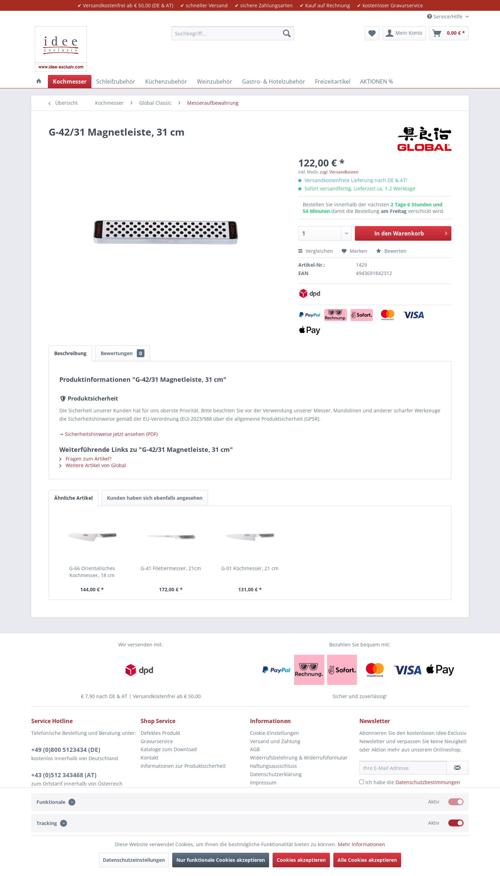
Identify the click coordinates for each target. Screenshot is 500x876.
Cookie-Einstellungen (274, 733)
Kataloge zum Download (169, 749)
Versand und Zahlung (275, 741)
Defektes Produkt (160, 733)
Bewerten (391, 251)
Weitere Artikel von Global (92, 465)
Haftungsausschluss (273, 766)
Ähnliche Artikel (73, 498)
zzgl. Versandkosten (339, 172)
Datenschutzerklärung (276, 774)
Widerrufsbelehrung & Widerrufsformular (299, 757)
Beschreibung (70, 353)
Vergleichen (315, 251)
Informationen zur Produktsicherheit (183, 766)
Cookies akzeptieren (301, 860)
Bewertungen (122, 353)
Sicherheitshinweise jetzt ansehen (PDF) (111, 434)
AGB (255, 749)
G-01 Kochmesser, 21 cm (249, 568)
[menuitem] (233, 33)
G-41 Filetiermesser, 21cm (171, 568)
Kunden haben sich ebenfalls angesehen (154, 498)
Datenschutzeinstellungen (134, 860)
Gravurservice (157, 741)
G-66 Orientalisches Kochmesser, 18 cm (92, 571)
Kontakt (149, 757)
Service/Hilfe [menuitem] (445, 16)
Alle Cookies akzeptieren (367, 860)
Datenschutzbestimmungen (427, 782)
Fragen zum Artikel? (85, 458)
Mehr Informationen (361, 844)
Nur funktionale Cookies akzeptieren (220, 860)
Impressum (263, 782)
